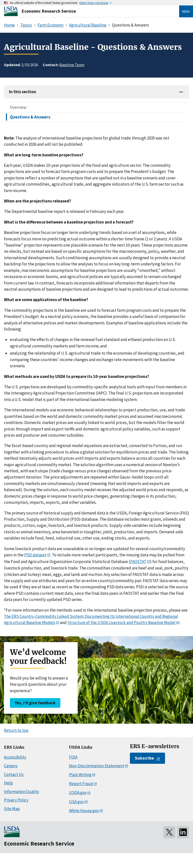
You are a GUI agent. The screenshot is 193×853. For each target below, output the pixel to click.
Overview (18, 107)
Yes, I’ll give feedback (35, 703)
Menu (186, 11)
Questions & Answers (30, 117)
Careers (10, 765)
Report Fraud (81, 783)
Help (8, 783)
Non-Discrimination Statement (96, 765)
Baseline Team (71, 64)
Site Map (12, 808)
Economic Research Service (49, 11)
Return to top (16, 730)
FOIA (73, 757)
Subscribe (144, 758)
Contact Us (14, 774)
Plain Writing (80, 774)
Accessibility (15, 757)
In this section (22, 91)
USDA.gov (78, 792)
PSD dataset (35, 555)
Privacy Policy (16, 800)
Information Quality (21, 791)
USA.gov (76, 801)
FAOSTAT (138, 561)
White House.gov (84, 810)
